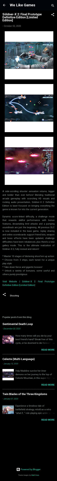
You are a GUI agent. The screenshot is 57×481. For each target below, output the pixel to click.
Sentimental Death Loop (17, 324)
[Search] (53, 6)
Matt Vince (35, 475)
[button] (53, 15)
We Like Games (22, 5)
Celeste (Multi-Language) (18, 359)
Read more (48, 349)
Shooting (14, 295)
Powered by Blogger (28, 469)
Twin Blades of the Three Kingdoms (24, 394)
